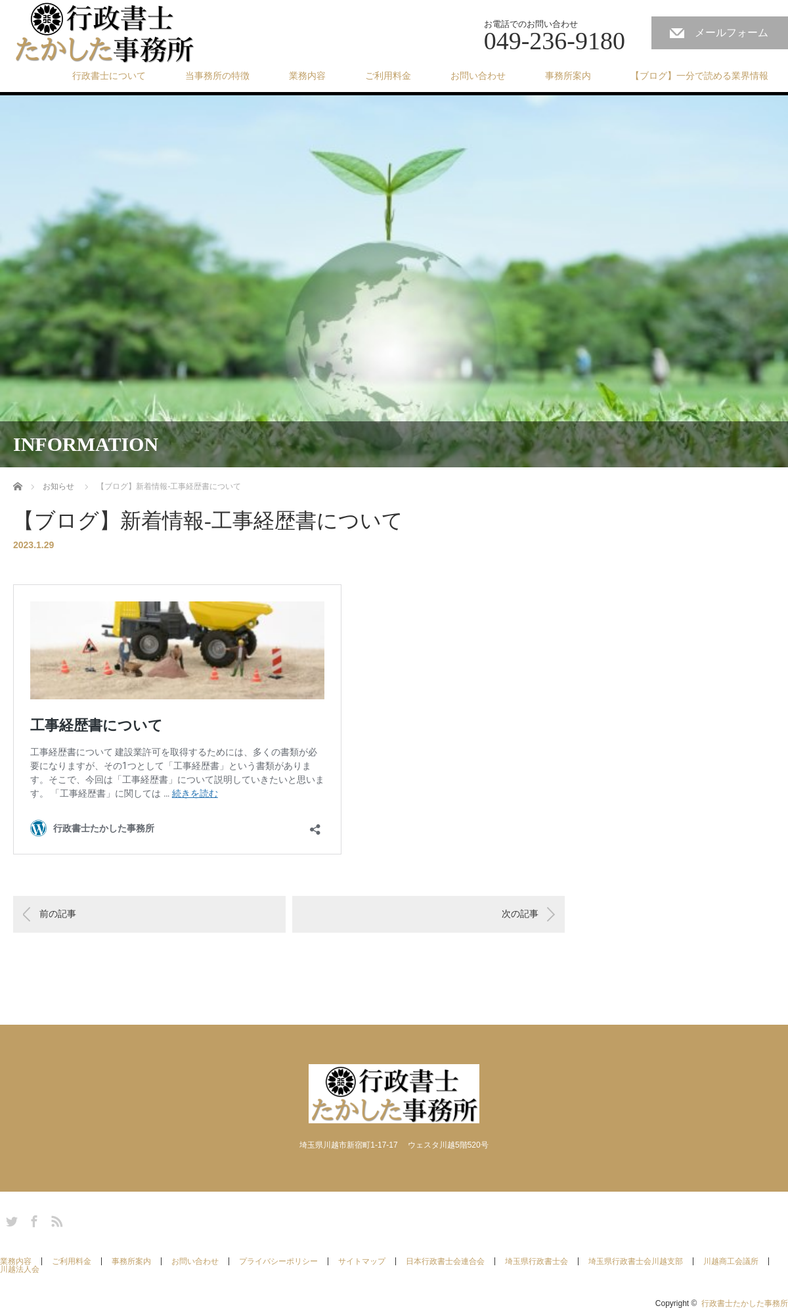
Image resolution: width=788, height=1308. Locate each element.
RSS (55, 1219)
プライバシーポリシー (278, 1261)
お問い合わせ (478, 75)
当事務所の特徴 (217, 75)
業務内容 (307, 75)
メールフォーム (731, 32)
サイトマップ (361, 1261)
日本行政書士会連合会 (445, 1261)
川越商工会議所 (730, 1261)
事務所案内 (568, 75)
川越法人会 (19, 1269)
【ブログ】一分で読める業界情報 (699, 75)
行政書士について (109, 75)
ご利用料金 (388, 75)
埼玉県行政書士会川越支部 (635, 1261)
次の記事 (520, 913)
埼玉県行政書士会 (536, 1261)
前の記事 (57, 913)
